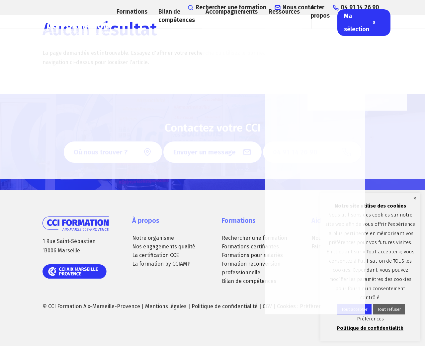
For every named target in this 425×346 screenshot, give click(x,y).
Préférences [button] (315, 306)
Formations (129, 31)
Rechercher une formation (254, 6)
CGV (267, 306)
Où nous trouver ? (101, 152)
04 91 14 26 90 (367, 6)
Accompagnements (225, 31)
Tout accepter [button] (354, 309)
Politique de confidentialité (225, 306)
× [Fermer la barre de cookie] (415, 198)
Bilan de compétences (176, 36)
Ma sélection (366, 43)
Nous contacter (316, 6)
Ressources (281, 31)
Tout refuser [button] (389, 309)
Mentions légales (166, 306)
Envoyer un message (204, 152)
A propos (320, 31)
